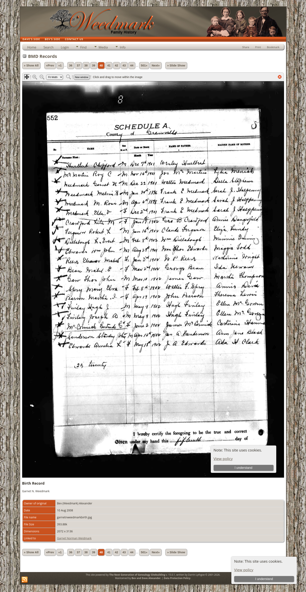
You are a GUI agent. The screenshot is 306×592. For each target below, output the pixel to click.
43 (124, 65)
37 (78, 65)
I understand (264, 579)
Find (83, 47)
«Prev (50, 65)
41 (108, 65)
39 (93, 65)
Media (103, 47)
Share (245, 47)
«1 (59, 65)
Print (258, 47)
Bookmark (273, 47)
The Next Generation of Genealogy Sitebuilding (137, 574)
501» (144, 65)
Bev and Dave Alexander (146, 578)
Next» (156, 65)
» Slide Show (176, 65)
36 (70, 65)
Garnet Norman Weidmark (74, 538)
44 (131, 65)
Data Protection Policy (177, 578)
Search (49, 47)
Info (123, 47)
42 (116, 65)
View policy (243, 569)
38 (86, 65)
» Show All (31, 65)
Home (31, 47)
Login (65, 47)
